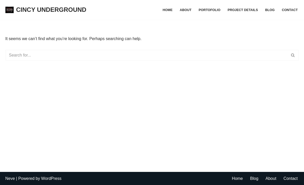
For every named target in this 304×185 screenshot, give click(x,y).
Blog (270, 10)
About (186, 10)
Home (167, 10)
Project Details (243, 10)
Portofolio (209, 10)
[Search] (146, 55)
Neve (10, 178)
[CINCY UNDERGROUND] (45, 10)
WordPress (51, 178)
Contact (290, 10)
